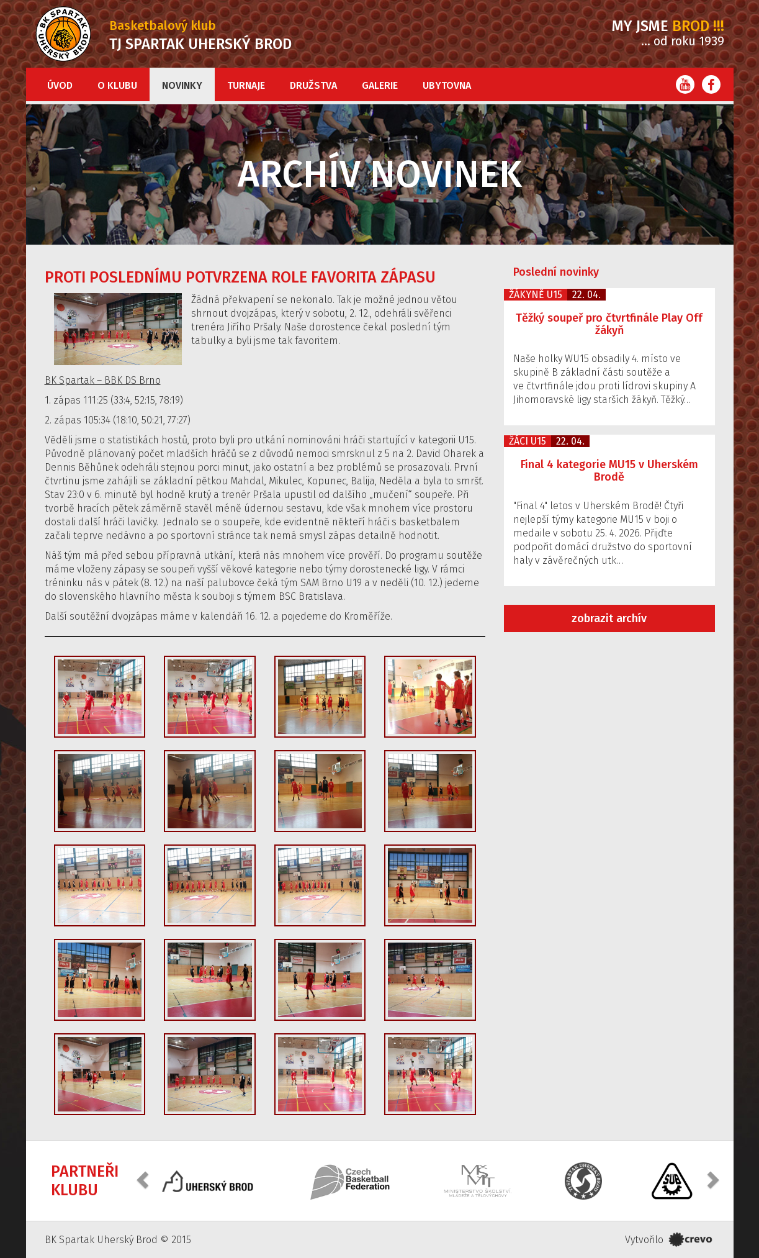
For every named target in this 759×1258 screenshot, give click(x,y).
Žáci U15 (527, 441)
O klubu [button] (117, 85)
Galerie (380, 85)
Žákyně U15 (535, 295)
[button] (143, 1179)
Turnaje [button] (246, 85)
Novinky (182, 85)
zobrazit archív (609, 618)
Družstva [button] (313, 85)
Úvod (60, 85)
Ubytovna (447, 85)
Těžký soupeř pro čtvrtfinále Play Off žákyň (609, 324)
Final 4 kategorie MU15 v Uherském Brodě (609, 471)
